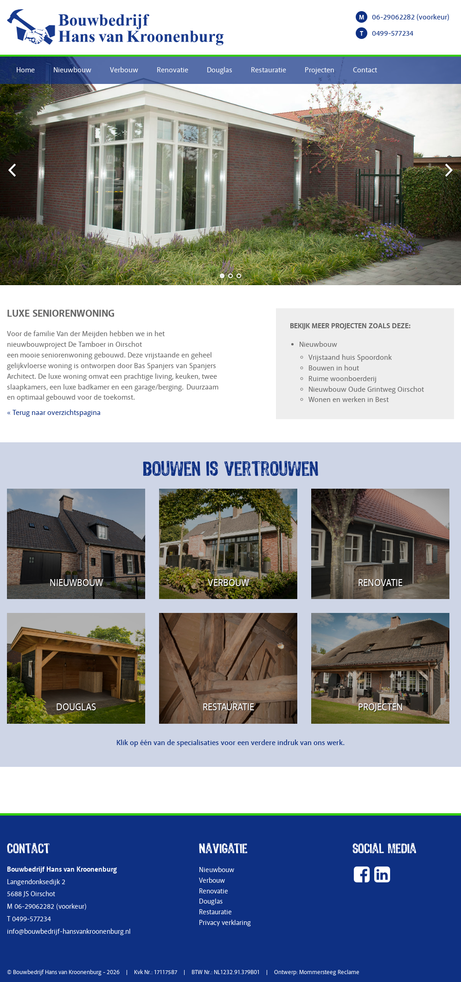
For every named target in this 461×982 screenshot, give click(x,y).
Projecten (319, 70)
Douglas (219, 70)
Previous (14, 169)
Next (447, 169)
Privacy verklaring (225, 922)
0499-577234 (392, 33)
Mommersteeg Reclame (329, 972)
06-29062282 (393, 17)
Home (25, 70)
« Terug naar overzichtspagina (54, 412)
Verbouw (124, 70)
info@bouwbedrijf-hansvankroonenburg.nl (69, 931)
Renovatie (172, 70)
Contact (365, 70)
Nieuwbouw (72, 70)
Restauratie (268, 70)
